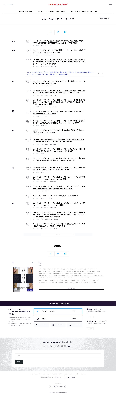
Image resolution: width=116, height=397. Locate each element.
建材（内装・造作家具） (59, 273)
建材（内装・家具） (43, 280)
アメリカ (80, 277)
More (89, 317)
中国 (59, 275)
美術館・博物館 (74, 273)
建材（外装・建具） (91, 271)
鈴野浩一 (67, 282)
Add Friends (60, 325)
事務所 (67, 273)
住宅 (40, 269)
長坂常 (73, 280)
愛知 (66, 280)
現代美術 (69, 271)
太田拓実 (78, 280)
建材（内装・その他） (86, 280)
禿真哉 (81, 282)
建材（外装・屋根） (61, 271)
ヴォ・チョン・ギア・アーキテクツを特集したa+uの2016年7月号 (55, 196)
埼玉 (77, 282)
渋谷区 (94, 282)
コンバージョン (70, 275)
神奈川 (81, 275)
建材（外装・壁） (43, 271)
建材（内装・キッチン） (93, 273)
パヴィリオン (42, 282)
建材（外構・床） (43, 275)
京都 (56, 277)
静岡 (91, 282)
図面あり (45, 269)
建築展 (40, 273)
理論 (80, 273)
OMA (57, 282)
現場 (94, 280)
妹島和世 (62, 282)
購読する (19, 361)
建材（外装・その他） (72, 277)
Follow (74, 311)
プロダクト (51, 275)
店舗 (96, 269)
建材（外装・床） (62, 277)
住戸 (98, 280)
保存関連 (61, 280)
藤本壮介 (72, 282)
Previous (99, 73)
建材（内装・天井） (82, 269)
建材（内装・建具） (99, 275)
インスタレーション (89, 275)
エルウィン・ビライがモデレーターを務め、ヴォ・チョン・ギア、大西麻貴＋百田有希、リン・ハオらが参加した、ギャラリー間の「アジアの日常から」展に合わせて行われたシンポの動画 (59, 215)
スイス (56, 280)
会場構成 (51, 280)
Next (102, 73)
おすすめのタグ (103, 18)
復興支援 (86, 282)
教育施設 (77, 275)
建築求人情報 (73, 269)
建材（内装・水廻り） (89, 277)
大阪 (47, 277)
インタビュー (91, 269)
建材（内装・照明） (48, 273)
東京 (68, 269)
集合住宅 (84, 273)
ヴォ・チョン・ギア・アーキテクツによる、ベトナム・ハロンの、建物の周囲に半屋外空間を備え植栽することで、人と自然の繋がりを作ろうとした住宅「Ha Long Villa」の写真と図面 (59, 62)
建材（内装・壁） (61, 269)
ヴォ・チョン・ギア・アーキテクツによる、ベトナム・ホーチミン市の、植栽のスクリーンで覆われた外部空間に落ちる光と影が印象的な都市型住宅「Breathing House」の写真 (59, 102)
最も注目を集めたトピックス (78, 271)
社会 (69, 280)
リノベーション (52, 271)
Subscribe (77, 325)
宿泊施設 (51, 277)
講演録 (98, 271)
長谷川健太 (41, 277)
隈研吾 (63, 275)
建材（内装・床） (52, 269)
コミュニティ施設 (50, 282)
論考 (56, 275)
